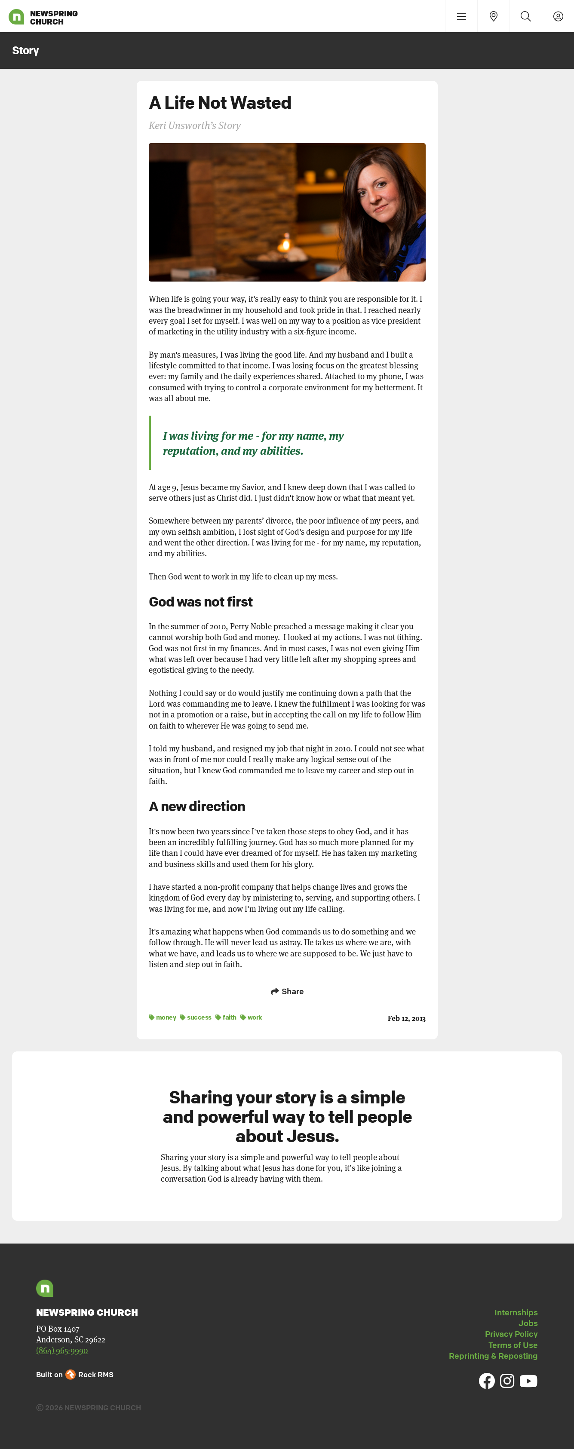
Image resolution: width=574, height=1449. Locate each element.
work (251, 1017)
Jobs (528, 1323)
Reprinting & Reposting (493, 1355)
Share (287, 991)
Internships (516, 1312)
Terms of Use (513, 1345)
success (196, 1017)
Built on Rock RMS (75, 1374)
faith (225, 1017)
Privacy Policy (511, 1334)
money (162, 1017)
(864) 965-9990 (62, 1350)
